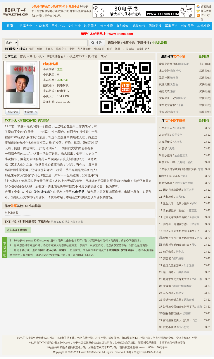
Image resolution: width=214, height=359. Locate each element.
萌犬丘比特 (168, 162)
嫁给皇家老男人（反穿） (177, 320)
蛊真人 (49, 48)
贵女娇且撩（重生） (175, 210)
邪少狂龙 (167, 155)
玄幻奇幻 (122, 25)
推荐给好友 (30, 111)
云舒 (164, 148)
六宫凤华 (167, 183)
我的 (31, 48)
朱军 (59, 69)
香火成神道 (165, 111)
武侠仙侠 (139, 25)
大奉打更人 (143, 48)
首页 (23, 56)
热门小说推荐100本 (56, 6)
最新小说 (74, 6)
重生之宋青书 (167, 105)
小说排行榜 (38, 6)
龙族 (72, 48)
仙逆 (109, 48)
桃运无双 (164, 91)
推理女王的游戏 (172, 265)
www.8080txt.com (91, 352)
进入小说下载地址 (17, 230)
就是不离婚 (169, 327)
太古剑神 (164, 70)
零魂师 (167, 285)
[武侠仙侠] (204, 70)
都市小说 (106, 25)
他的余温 (168, 251)
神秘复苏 (99, 48)
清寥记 (167, 258)
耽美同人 (90, 25)
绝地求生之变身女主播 (176, 279)
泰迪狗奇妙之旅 (172, 299)
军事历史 (171, 25)
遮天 (117, 48)
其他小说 (203, 25)
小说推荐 (42, 25)
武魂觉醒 (164, 84)
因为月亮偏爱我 (172, 189)
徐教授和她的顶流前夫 (176, 244)
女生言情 (74, 25)
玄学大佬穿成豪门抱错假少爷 (179, 169)
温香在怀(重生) (172, 313)
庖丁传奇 (168, 272)
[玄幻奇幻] (204, 63)
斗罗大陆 (128, 48)
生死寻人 (167, 128)
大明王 (166, 134)
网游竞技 (155, 25)
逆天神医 (164, 77)
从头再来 (168, 292)
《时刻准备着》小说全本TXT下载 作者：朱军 (76, 56)
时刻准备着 (11, 212)
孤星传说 (167, 141)
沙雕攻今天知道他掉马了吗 (179, 306)
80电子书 (22, 337)
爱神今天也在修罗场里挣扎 (179, 237)
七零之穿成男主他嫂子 (176, 217)
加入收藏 (206, 10)
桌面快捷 (206, 6)
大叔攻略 (168, 196)
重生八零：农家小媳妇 (176, 203)
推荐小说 (129, 42)
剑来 (39, 48)
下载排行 (143, 42)
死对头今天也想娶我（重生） (180, 230)
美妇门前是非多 (171, 176)
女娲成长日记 (167, 98)
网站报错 (12, 111)
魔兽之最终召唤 (168, 63)
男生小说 (58, 25)
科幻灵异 (187, 25)
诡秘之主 (61, 48)
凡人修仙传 (84, 48)
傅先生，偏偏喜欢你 (175, 224)
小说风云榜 (159, 42)
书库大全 (26, 25)
